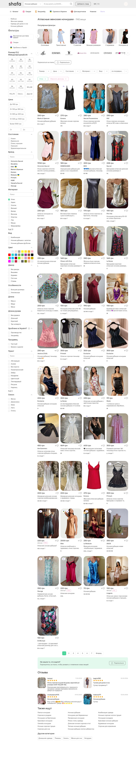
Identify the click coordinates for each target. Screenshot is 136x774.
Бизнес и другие (15, 347)
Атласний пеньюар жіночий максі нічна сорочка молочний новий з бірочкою (70, 450)
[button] (38, 36)
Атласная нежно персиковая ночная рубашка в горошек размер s (117, 597)
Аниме (12, 364)
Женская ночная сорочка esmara (69, 122)
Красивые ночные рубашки (108, 721)
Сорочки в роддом (44, 715)
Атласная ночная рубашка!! (47, 546)
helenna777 (97, 695)
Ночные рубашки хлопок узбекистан (81, 729)
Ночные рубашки (74, 713)
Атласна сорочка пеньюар (69, 356)
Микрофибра (14, 226)
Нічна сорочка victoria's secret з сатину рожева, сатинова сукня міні (46, 170)
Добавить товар (83, 4)
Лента (102, 12)
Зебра (12, 373)
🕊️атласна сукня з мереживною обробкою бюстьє (115, 405)
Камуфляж (13, 376)
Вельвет (12, 208)
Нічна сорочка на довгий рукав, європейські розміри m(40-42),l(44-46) (63, 684)
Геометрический (15, 370)
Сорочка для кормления (107, 726)
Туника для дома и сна (101, 683)
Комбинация (14, 237)
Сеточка (12, 278)
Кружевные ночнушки (106, 724)
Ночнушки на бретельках (47, 718)
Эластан (12, 217)
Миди (11, 304)
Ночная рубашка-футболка (19, 243)
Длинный (13, 318)
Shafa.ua (12, 19)
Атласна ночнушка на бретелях (45, 215)
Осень (12, 411)
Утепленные (14, 293)
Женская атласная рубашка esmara (93, 500)
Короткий (13, 321)
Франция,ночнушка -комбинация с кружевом (93, 547)
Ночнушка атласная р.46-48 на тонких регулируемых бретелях (70, 310)
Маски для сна (76, 738)
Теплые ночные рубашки (77, 726)
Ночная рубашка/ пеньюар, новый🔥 (47, 357)
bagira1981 (97, 678)
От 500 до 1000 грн (17, 119)
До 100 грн (14, 104)
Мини (11, 307)
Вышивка (13, 272)
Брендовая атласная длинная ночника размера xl (117, 170)
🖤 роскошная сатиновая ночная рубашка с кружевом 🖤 (94, 450)
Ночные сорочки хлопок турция (109, 715)
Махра (12, 223)
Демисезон (14, 402)
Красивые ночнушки (45, 721)
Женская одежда (15, 21)
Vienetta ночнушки (44, 724)
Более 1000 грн (15, 124)
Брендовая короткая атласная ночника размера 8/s (116, 265)
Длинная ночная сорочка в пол (79, 724)
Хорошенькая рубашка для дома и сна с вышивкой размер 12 (70, 170)
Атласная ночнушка (67, 593)
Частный (12, 344)
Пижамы (58, 738)
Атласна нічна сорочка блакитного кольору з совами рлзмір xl (48, 310)
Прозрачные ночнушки (76, 718)
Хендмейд (40, 11)
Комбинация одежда (105, 713)
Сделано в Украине (58, 11)
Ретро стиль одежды (75, 721)
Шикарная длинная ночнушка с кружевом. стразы (71, 497)
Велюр (12, 211)
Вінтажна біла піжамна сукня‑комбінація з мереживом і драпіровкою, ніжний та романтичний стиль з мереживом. (70, 215)
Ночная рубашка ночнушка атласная (93, 357)
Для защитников (78, 11)
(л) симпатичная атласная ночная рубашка (46, 262)
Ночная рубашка (89, 309)
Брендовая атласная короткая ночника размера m (71, 265)
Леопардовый (14, 382)
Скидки (26, 11)
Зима (11, 405)
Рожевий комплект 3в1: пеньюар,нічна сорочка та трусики (116, 450)
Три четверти (14, 324)
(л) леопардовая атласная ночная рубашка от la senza (70, 405)
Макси (12, 301)
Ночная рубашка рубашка (46, 121)
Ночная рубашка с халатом (19, 240)
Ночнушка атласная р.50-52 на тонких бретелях (117, 217)
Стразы (12, 281)
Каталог (14, 12)
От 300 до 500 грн (17, 114)
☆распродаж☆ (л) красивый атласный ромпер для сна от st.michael (47, 645)
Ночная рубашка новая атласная (115, 547)
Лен (11, 220)
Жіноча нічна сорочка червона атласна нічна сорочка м (92, 262)
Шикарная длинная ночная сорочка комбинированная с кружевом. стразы (47, 497)
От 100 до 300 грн (16, 109)
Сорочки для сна (44, 729)
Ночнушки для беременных (78, 715)
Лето (11, 408)
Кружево (12, 275)
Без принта (13, 367)
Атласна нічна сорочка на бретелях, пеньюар (93, 215)
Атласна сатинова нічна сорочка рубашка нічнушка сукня (47, 452)
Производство (15, 333)
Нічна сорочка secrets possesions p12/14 (92, 122)
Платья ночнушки (44, 713)
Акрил (11, 202)
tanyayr (50, 678)
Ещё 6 (10, 391)
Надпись (12, 387)
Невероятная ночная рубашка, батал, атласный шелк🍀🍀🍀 (46, 595)
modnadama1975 (53, 695)
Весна (12, 399)
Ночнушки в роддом (105, 718)
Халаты (66, 738)
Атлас (11, 199)
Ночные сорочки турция (46, 726)
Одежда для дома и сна (18, 24)
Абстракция (14, 361)
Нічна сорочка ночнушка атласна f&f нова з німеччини (117, 122)
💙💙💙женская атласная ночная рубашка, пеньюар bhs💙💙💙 (93, 170)
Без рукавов (14, 315)
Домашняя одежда (45, 738)
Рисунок (12, 385)
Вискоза (12, 214)
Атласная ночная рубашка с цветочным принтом (94, 402)
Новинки (93, 12)
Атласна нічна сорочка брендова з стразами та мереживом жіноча (115, 500)
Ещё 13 (10, 229)
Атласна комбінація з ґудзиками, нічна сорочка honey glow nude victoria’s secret (69, 547)
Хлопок (12, 205)
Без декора (13, 269)
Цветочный (13, 379)
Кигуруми (87, 738)
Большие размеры (16, 290)
